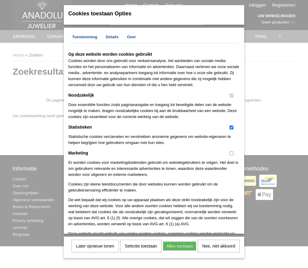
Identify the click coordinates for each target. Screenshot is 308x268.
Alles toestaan (179, 245)
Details (112, 36)
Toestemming (84, 36)
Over (131, 36)
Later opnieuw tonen (95, 245)
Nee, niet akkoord (218, 245)
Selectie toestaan (141, 245)
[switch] (231, 95)
